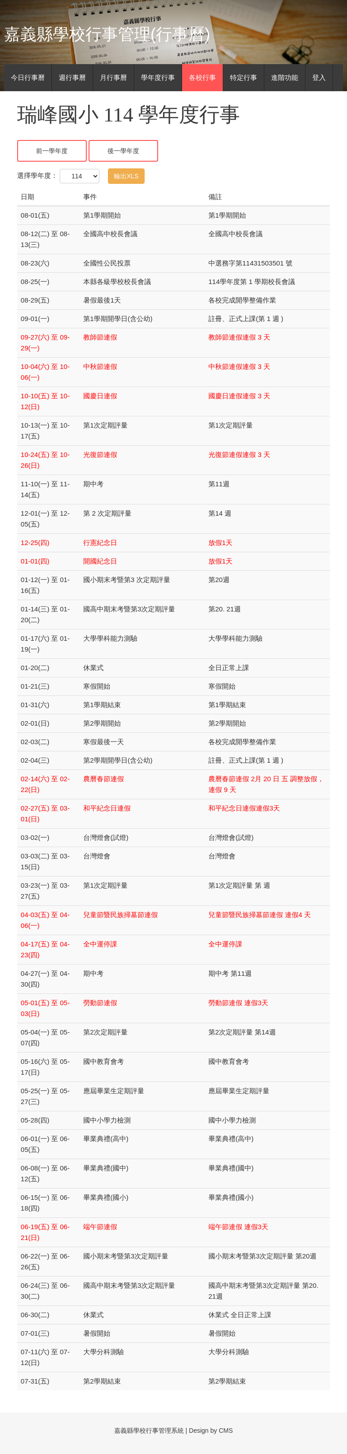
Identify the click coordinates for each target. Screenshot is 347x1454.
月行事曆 (113, 77)
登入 (319, 77)
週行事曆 (72, 77)
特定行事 (243, 77)
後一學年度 (123, 150)
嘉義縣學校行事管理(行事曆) (107, 34)
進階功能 (284, 77)
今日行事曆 (28, 77)
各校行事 (202, 77)
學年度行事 (158, 77)
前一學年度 (52, 150)
